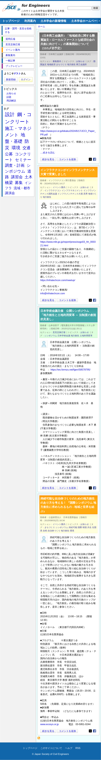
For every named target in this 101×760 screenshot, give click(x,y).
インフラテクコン (52, 190)
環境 (72, 530)
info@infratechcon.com (52, 293)
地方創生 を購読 (40, 739)
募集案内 (57, 61)
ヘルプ (68, 748)
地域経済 (51, 64)
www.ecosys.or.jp (49, 724)
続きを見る (48, 159)
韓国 (85, 527)
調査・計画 (14, 165)
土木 (28, 177)
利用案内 (30, 20)
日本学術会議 (64, 335)
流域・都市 (22, 188)
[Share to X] (90, 159)
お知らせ (80, 61)
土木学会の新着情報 (53, 20)
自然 (45, 530)
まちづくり (61, 64)
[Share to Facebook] (94, 159)
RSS (77, 748)
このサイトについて (51, 748)
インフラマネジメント (72, 190)
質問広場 (10, 39)
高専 (85, 194)
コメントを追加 (67, 159)
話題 (8, 97)
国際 (80, 527)
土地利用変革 (86, 335)
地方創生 (71, 64)
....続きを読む (47, 152)
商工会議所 (81, 64)
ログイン (26, 79)
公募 (9, 154)
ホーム (41, 26)
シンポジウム (50, 335)
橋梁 (9, 183)
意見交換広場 (59, 332)
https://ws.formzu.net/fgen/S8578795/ (70, 369)
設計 (10, 114)
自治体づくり (54, 530)
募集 (19, 183)
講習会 (17, 177)
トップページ (11, 20)
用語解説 (11, 100)
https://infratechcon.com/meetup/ (57, 280)
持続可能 (73, 527)
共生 (89, 527)
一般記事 (10, 60)
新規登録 (11, 79)
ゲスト (17, 73)
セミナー (23, 160)
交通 (26, 148)
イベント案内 (59, 187)
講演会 (10, 193)
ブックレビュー (14, 66)
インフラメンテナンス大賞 (70, 194)
